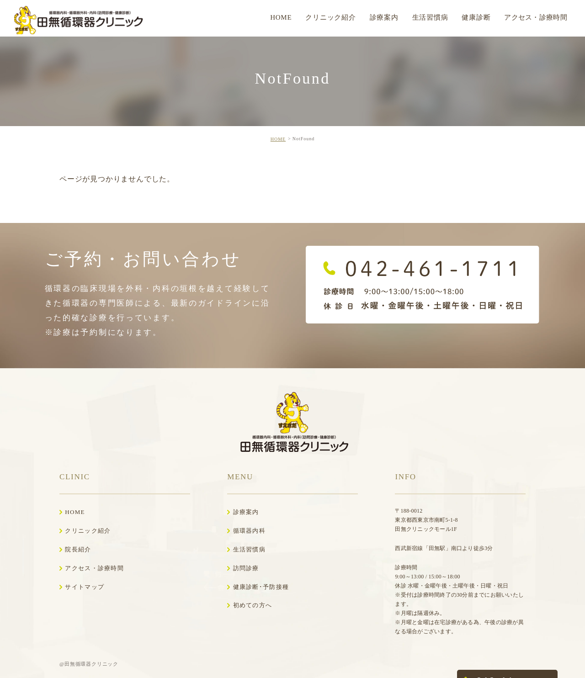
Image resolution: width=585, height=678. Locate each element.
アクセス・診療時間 (94, 568)
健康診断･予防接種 (261, 586)
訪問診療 (246, 568)
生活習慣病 (249, 549)
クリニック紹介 (88, 530)
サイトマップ (84, 586)
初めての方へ (252, 605)
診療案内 (246, 511)
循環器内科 (249, 530)
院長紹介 (78, 549)
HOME (278, 139)
